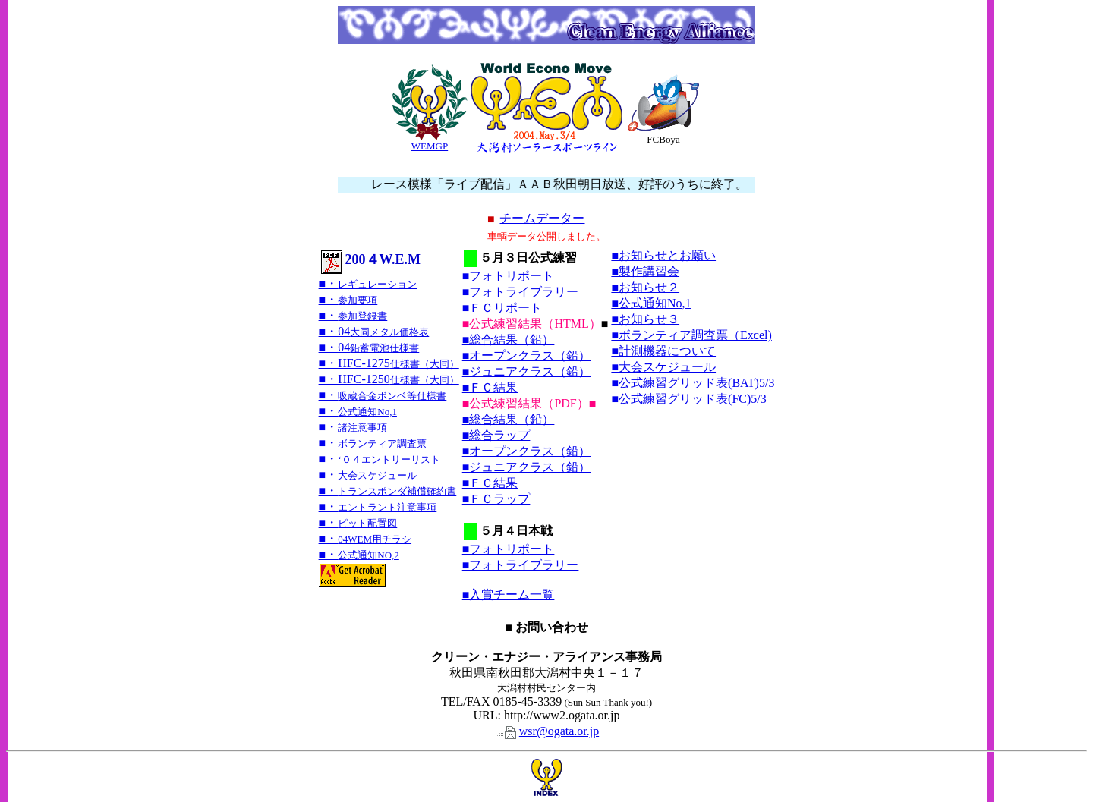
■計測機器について (663, 350)
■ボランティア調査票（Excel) (691, 335)
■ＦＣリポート (502, 307)
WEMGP (429, 146)
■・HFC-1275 (389, 363)
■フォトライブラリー (520, 291)
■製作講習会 (645, 271)
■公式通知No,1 (651, 303)
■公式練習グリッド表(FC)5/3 (688, 398)
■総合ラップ (496, 435)
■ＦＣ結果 (490, 387)
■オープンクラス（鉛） (526, 355)
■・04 (374, 331)
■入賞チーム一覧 (508, 594)
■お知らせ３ (645, 319)
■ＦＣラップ (496, 498)
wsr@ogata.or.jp (559, 731)
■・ (368, 283)
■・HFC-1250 (389, 379)
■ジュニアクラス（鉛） (526, 371)
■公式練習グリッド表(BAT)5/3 (692, 382)
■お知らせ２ (645, 287)
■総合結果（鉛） (508, 339)
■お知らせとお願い (663, 255)
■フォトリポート (508, 275)
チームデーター (541, 218)
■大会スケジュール (663, 366)
